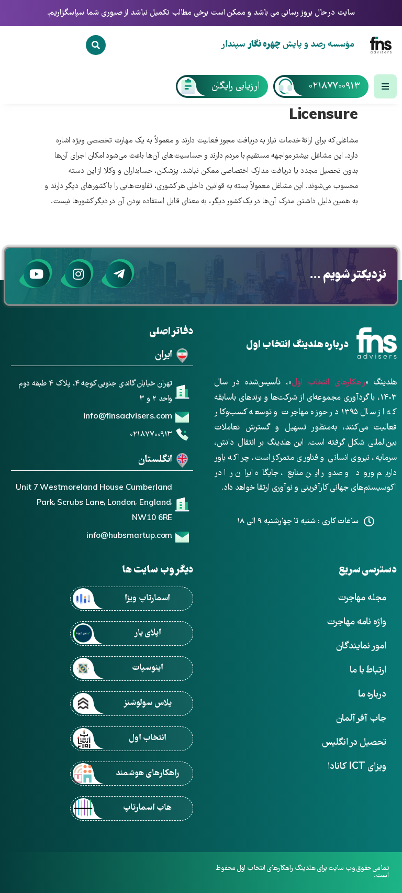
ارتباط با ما (368, 670)
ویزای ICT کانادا (357, 767)
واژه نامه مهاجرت (356, 622)
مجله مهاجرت (362, 598)
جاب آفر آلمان (361, 718)
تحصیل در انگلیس (354, 742)
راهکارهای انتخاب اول (328, 383)
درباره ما (372, 694)
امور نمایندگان (361, 646)
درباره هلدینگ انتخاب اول (297, 345)
